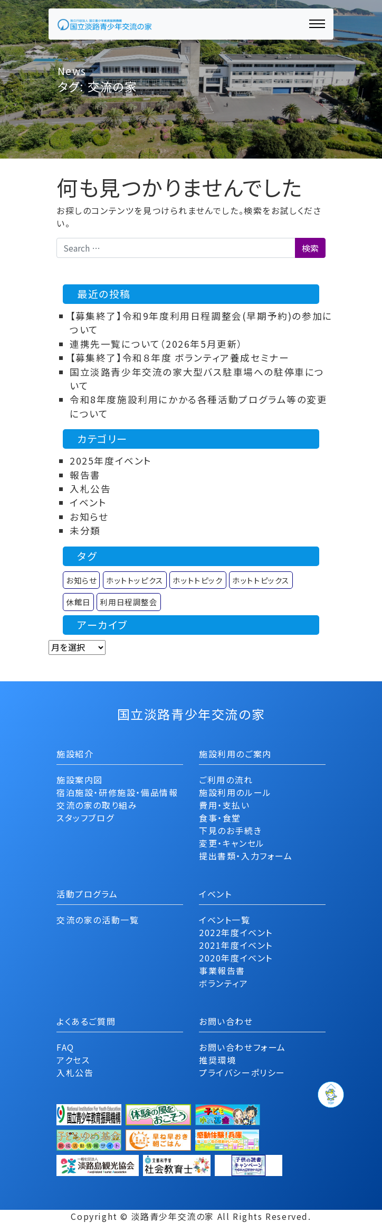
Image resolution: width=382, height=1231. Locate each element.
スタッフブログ (85, 817)
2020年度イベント (236, 957)
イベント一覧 (225, 919)
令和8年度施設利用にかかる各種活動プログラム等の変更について (199, 406)
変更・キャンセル (232, 843)
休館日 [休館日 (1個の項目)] (78, 601)
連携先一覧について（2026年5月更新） (156, 343)
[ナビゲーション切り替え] (317, 24)
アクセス (73, 1059)
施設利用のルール (235, 792)
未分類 (85, 530)
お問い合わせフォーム (242, 1047)
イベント (88, 502)
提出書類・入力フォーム (246, 855)
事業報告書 (222, 970)
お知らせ (89, 516)
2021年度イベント (236, 945)
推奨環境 (217, 1059)
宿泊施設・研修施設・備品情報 (117, 792)
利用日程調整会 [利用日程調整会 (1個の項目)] (128, 601)
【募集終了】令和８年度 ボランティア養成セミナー (179, 357)
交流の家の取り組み (96, 805)
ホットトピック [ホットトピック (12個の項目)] (198, 580)
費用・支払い (224, 805)
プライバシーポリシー (242, 1072)
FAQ (65, 1047)
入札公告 (90, 488)
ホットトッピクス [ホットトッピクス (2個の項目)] (135, 580)
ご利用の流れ (226, 779)
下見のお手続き (230, 830)
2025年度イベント (111, 460)
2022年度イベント (236, 932)
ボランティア (224, 983)
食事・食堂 (220, 817)
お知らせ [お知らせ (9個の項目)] (81, 580)
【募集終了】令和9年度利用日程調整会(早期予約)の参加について (201, 322)
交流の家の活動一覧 (97, 919)
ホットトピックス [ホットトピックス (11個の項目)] (261, 580)
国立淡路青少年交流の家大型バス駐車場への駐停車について (197, 378)
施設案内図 (79, 779)
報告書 (85, 475)
